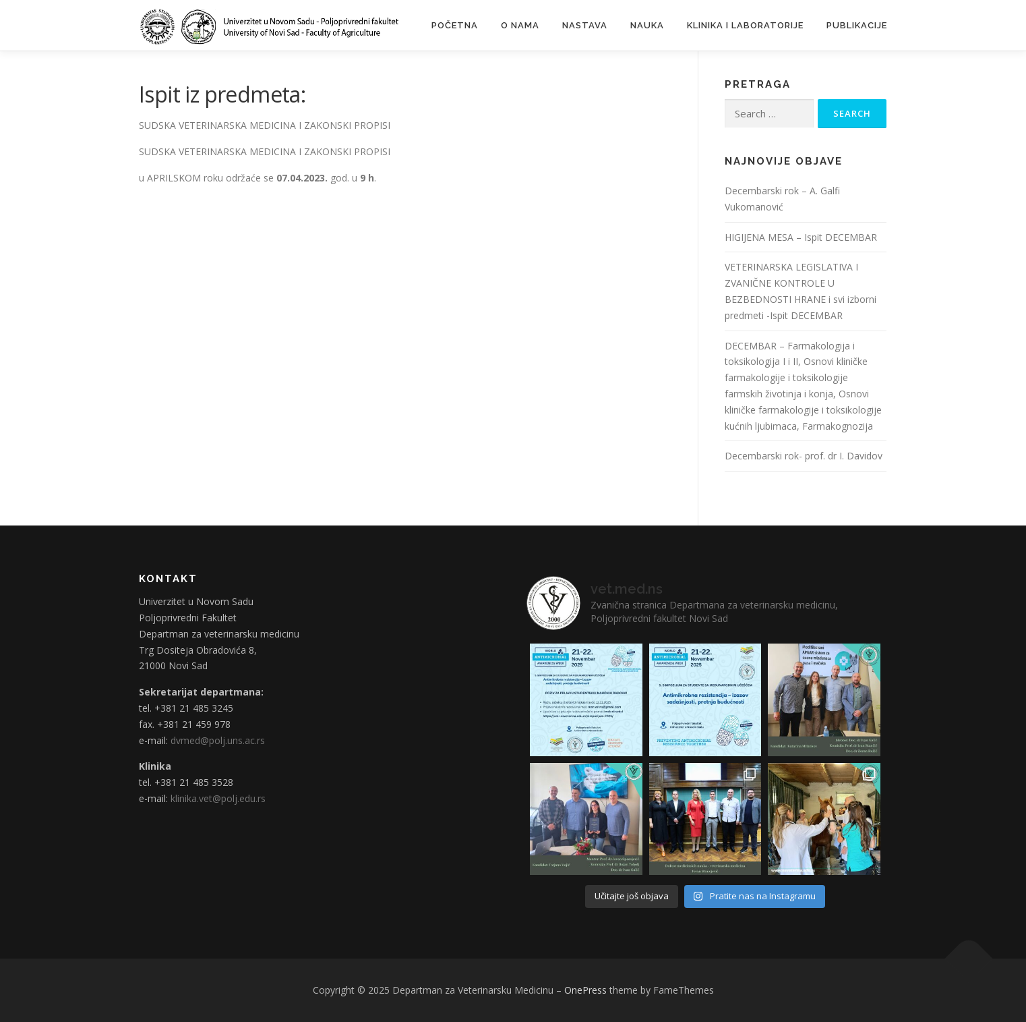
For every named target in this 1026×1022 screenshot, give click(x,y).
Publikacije (856, 25)
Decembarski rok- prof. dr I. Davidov (803, 455)
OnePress (585, 990)
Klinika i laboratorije (745, 25)
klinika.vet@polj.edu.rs (218, 798)
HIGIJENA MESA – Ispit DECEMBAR (801, 237)
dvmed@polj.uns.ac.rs (218, 740)
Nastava (584, 25)
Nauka (647, 25)
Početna (454, 25)
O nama (520, 25)
